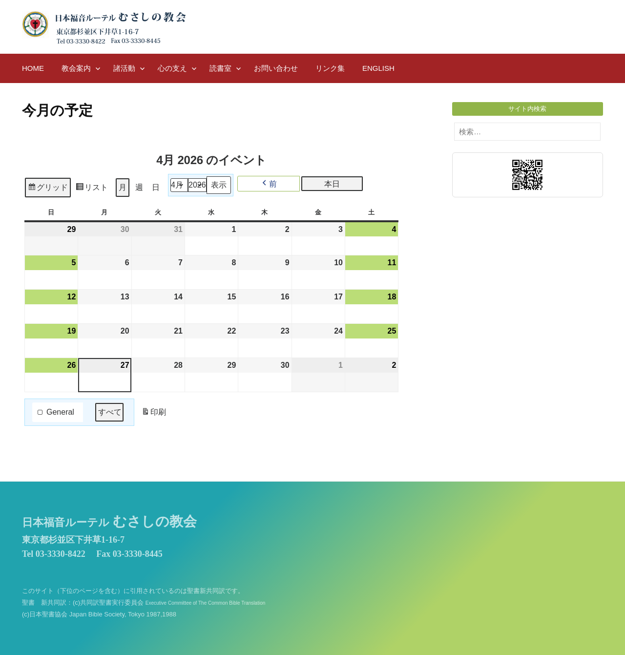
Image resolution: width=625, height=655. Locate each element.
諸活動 (124, 68)
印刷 (153, 414)
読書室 (220, 68)
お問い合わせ (276, 68)
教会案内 (76, 68)
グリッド (47, 188)
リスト (91, 188)
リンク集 (330, 68)
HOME (33, 68)
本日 (332, 184)
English (378, 68)
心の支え (172, 68)
